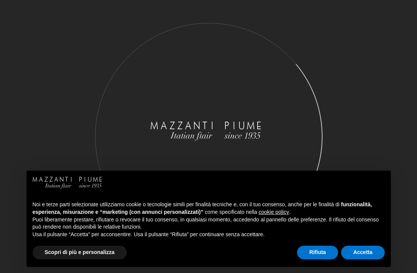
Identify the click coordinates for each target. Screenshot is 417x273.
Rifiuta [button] (317, 252)
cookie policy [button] (273, 212)
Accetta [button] (363, 252)
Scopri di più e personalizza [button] (80, 252)
